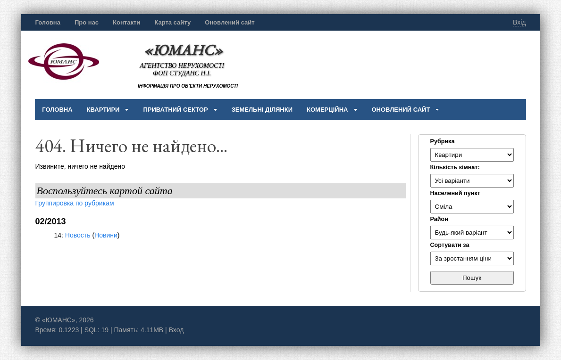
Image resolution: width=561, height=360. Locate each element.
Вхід (519, 22)
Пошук (471, 277)
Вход (176, 330)
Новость (78, 235)
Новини (105, 235)
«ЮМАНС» (183, 49)
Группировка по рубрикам (74, 203)
